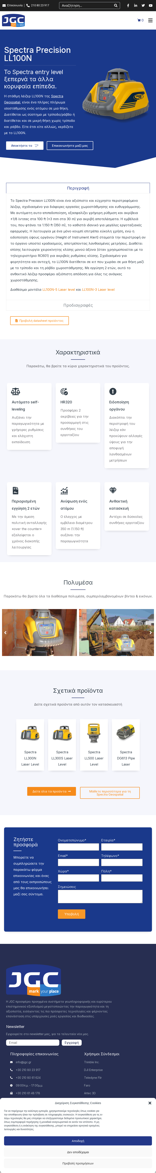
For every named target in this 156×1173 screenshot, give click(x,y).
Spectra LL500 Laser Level (94, 758)
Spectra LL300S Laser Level (62, 758)
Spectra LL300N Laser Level (30, 758)
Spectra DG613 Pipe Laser (126, 758)
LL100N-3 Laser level (98, 289)
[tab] (78, 188)
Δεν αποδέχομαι (78, 1152)
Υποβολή (71, 914)
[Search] (116, 5)
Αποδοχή (78, 1141)
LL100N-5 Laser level (58, 289)
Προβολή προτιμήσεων (78, 1163)
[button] (150, 1103)
